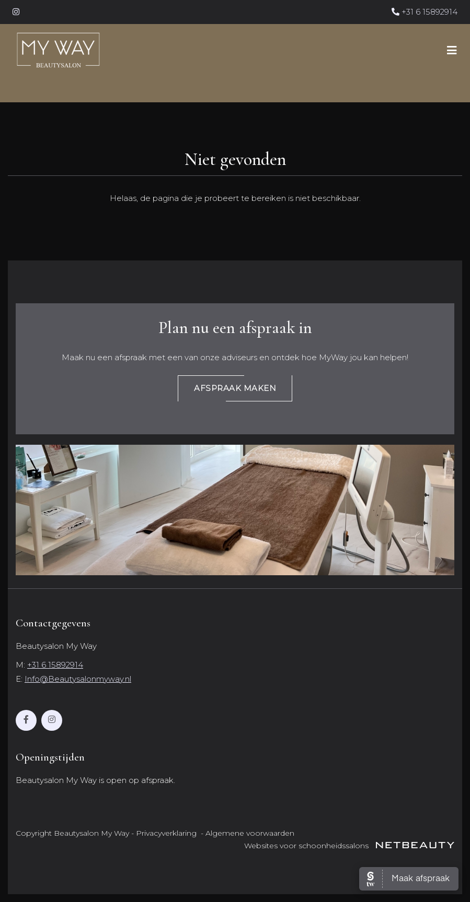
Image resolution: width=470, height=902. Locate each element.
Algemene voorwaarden (249, 833)
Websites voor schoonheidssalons (349, 845)
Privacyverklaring (166, 833)
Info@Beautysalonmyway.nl (78, 679)
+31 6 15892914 (424, 12)
